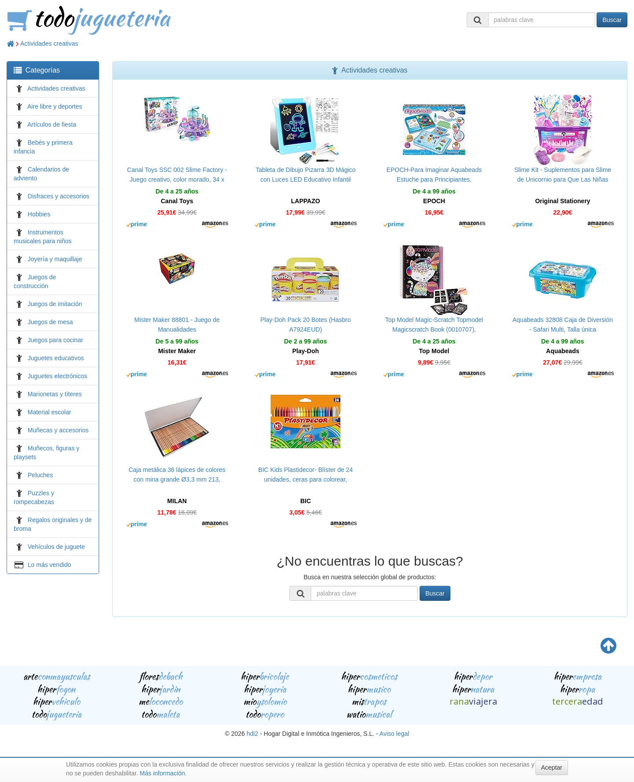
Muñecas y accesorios (58, 430)
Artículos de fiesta (51, 124)
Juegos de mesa (50, 321)
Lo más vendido (49, 564)
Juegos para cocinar (55, 339)
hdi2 (252, 733)
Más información (162, 773)
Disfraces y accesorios (58, 196)
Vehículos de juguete (56, 546)
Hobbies (39, 214)
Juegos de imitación (55, 303)
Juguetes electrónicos (57, 376)
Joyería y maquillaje (55, 259)
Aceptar (551, 767)
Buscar (612, 19)
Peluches (40, 475)
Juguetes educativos (56, 358)
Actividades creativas (49, 43)
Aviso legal (394, 733)
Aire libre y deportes (54, 106)
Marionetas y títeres (55, 394)
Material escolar (49, 412)
